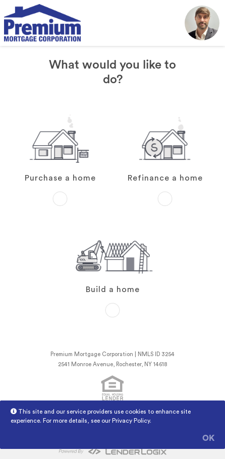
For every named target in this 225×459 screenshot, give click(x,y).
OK (208, 438)
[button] (202, 23)
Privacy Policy (131, 421)
